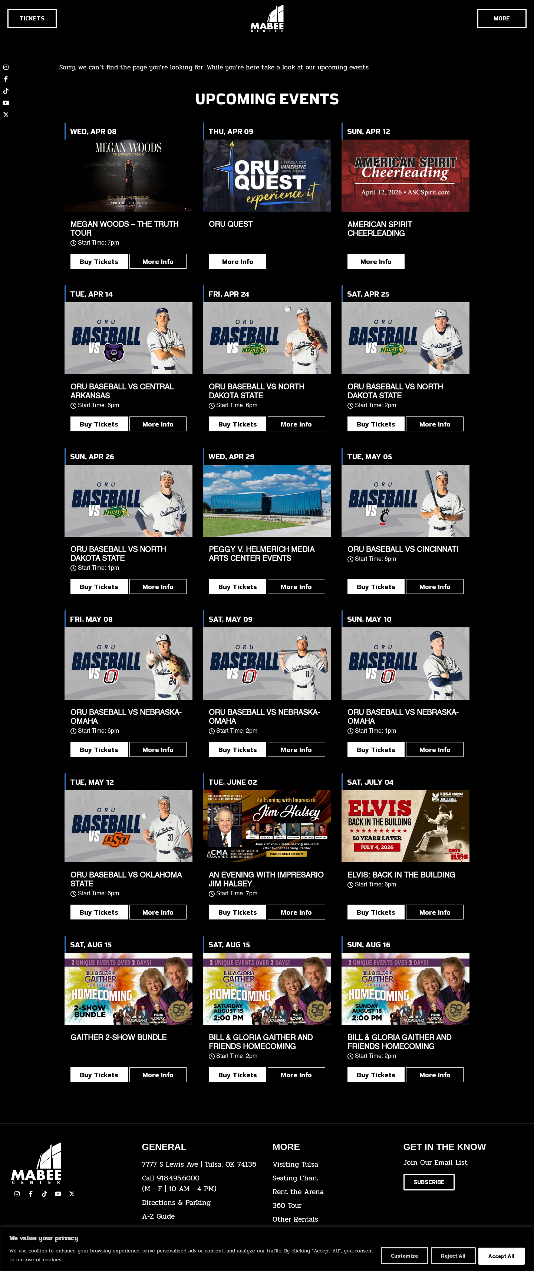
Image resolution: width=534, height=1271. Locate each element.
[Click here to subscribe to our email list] (429, 1182)
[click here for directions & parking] (202, 1203)
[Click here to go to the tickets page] (32, 18)
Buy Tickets (99, 261)
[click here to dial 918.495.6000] (202, 1184)
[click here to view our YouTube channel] (6, 103)
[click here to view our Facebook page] (6, 79)
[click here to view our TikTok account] (6, 91)
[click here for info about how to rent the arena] (332, 1192)
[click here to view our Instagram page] (17, 1194)
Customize (398, 1255)
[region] (267, 1249)
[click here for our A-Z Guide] (202, 1216)
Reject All (449, 1255)
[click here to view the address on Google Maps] (202, 1164)
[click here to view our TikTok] (44, 1194)
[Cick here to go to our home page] (71, 1163)
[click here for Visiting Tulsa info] (332, 1164)
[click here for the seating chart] (332, 1178)
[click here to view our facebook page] (31, 1194)
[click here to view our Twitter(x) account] (72, 1194)
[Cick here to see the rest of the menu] (501, 18)
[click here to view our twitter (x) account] (6, 115)
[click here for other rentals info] (332, 1219)
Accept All (500, 1255)
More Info (158, 261)
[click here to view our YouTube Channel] (58, 1194)
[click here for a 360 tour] (332, 1205)
